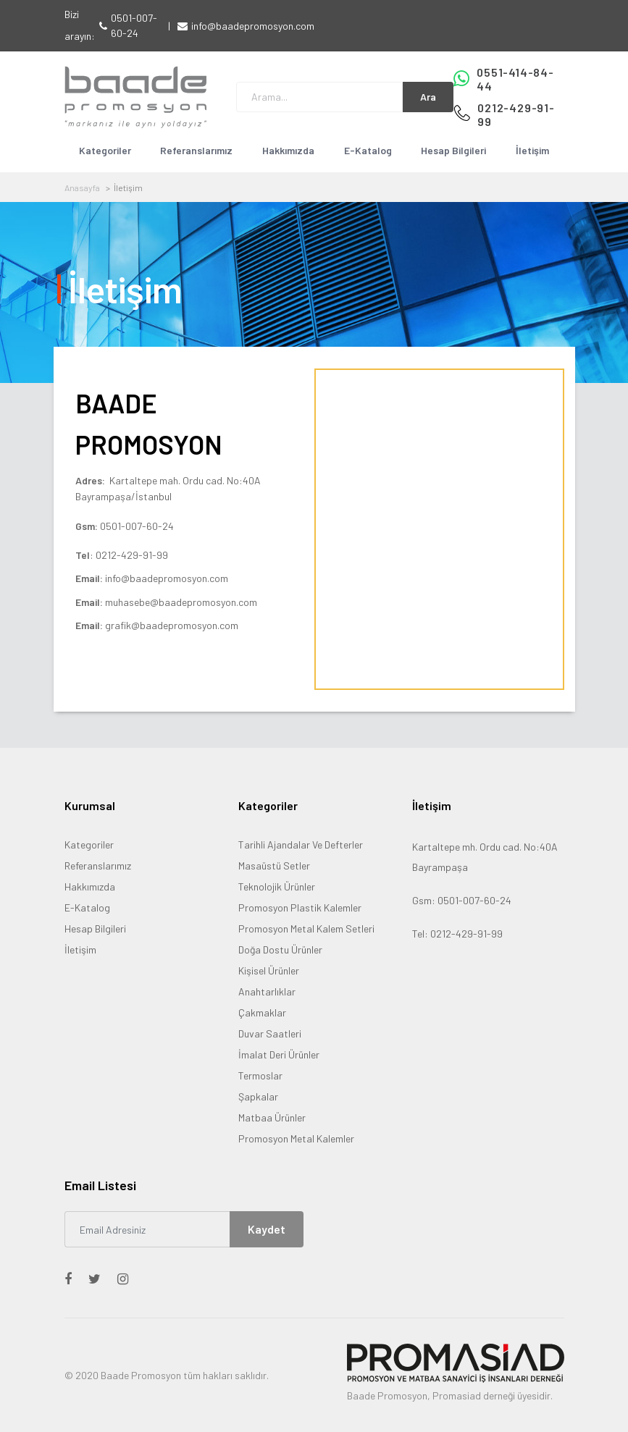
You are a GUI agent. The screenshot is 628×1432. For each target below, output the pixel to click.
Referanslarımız (196, 150)
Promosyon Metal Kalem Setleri (306, 928)
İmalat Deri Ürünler (278, 1054)
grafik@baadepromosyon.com (171, 625)
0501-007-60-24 (134, 25)
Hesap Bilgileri (453, 150)
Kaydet (266, 1229)
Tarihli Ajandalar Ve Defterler (300, 844)
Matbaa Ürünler (272, 1117)
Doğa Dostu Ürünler (280, 949)
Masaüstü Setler (274, 865)
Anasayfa (82, 187)
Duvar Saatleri (269, 1033)
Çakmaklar (262, 1012)
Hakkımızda (288, 150)
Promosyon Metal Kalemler (296, 1138)
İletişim (532, 150)
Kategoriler (105, 150)
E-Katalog (368, 150)
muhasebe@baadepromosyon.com (181, 602)
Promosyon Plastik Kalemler (299, 907)
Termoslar (260, 1075)
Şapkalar (258, 1096)
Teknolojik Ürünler (276, 886)
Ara (428, 96)
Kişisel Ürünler (268, 970)
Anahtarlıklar (267, 991)
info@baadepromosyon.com (252, 26)
